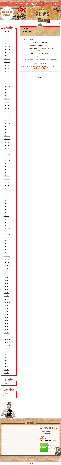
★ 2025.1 (6, 77)
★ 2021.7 (6, 206)
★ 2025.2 (7, 74)
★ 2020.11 (7, 231)
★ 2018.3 (6, 330)
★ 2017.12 (7, 339)
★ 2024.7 (7, 96)
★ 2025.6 (7, 62)
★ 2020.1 (6, 262)
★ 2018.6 (6, 320)
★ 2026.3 (7, 34)
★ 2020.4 (7, 253)
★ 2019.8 (6, 277)
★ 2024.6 (7, 99)
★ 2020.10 (7, 234)
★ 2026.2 (7, 37)
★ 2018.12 (7, 302)
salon (27, 4)
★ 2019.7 (6, 280)
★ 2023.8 (7, 129)
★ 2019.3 (6, 293)
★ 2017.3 (6, 366)
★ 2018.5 (6, 323)
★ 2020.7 (7, 243)
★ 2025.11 (7, 46)
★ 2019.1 (6, 299)
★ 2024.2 (7, 111)
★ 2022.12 (7, 154)
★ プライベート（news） (6, 395)
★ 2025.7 (7, 59)
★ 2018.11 (7, 305)
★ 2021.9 (6, 200)
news (51, 4)
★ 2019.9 (6, 274)
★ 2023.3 (7, 145)
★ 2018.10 (7, 308)
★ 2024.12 (7, 80)
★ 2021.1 (6, 225)
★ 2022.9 (7, 163)
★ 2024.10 (7, 86)
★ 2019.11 (7, 268)
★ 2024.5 (7, 102)
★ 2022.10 (7, 160)
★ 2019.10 (7, 271)
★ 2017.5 (6, 360)
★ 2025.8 (7, 55)
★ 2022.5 (7, 176)
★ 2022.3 (7, 182)
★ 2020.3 (7, 256)
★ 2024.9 (7, 89)
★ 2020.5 (7, 249)
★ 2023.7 (7, 132)
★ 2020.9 (7, 237)
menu (7, 4)
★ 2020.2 (7, 259)
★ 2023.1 (6, 151)
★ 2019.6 (6, 283)
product (34, 4)
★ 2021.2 (6, 222)
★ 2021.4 (6, 216)
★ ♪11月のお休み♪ (5, 383)
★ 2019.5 (6, 286)
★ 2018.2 (6, 333)
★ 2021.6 (6, 209)
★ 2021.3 (6, 219)
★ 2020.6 (7, 246)
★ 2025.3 (7, 71)
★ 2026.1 (6, 40)
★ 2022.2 (7, 185)
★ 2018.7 (6, 317)
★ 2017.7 (6, 354)
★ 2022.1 (6, 188)
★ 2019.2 (6, 296)
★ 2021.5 (6, 212)
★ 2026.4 (7, 31)
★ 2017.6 (6, 357)
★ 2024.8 (7, 92)
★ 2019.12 (7, 265)
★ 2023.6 (7, 136)
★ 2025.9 (7, 52)
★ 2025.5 (7, 65)
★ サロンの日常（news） (6, 393)
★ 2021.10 (7, 197)
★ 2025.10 (7, 49)
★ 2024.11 (7, 83)
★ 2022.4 (7, 179)
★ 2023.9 (7, 126)
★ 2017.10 (7, 345)
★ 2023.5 (7, 139)
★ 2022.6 (7, 173)
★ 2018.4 (6, 326)
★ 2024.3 (7, 108)
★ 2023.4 (7, 142)
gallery (43, 4)
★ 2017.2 (6, 370)
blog (56, 4)
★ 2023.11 (7, 120)
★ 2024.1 (6, 114)
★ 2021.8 (6, 203)
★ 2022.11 (7, 157)
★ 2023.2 (7, 148)
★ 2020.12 (7, 228)
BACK (40, 77)
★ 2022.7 (7, 169)
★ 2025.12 (7, 43)
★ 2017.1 (6, 373)
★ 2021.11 (7, 194)
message (19, 4)
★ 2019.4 (6, 289)
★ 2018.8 (6, 314)
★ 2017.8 (6, 351)
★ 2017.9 (6, 348)
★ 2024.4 (7, 105)
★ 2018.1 (6, 336)
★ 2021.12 (7, 191)
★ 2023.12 (7, 117)
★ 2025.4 (7, 68)
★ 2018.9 (6, 311)
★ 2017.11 (7, 342)
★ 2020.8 (7, 240)
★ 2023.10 (7, 123)
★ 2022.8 (7, 166)
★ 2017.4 (6, 363)
